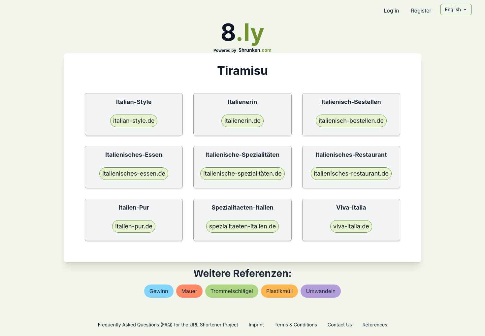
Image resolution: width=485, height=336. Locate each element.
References (375, 324)
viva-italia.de (351, 226)
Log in (391, 10)
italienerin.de (242, 120)
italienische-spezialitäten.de (242, 173)
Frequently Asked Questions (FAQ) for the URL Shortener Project (168, 324)
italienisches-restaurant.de (351, 173)
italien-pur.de (133, 226)
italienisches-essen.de (133, 173)
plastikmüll (279, 291)
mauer (189, 291)
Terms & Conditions (296, 324)
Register (421, 10)
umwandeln (321, 291)
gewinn (158, 291)
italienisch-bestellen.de (351, 120)
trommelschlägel (231, 291)
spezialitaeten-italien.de (242, 226)
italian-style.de (134, 120)
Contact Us (340, 324)
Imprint (256, 324)
